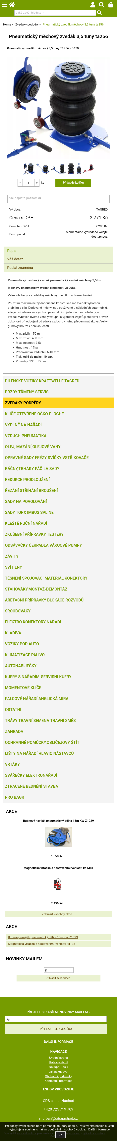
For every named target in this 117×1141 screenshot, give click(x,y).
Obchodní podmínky (58, 1076)
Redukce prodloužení (27, 479)
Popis (11, 251)
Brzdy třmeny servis (26, 392)
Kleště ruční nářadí (26, 523)
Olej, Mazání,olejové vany (33, 446)
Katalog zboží (58, 1062)
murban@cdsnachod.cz (58, 1118)
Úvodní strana (58, 1058)
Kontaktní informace (58, 1081)
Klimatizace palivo (25, 654)
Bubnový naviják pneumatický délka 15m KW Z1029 (58, 821)
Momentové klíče (23, 687)
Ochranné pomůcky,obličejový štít (42, 742)
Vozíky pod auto (22, 644)
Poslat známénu (20, 267)
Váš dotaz (15, 259)
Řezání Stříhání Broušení (31, 490)
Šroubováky (17, 611)
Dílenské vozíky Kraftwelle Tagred (42, 381)
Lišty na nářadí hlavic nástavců (39, 753)
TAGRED (102, 209)
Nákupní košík (58, 1067)
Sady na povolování (26, 501)
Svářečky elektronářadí (31, 775)
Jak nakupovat (59, 1071)
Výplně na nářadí (23, 424)
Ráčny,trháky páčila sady (32, 468)
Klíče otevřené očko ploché (34, 413)
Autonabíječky (20, 665)
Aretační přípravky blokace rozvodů (44, 600)
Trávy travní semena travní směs (40, 720)
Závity (12, 556)
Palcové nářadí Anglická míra (37, 698)
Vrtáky (12, 764)
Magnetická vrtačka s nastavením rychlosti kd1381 (58, 868)
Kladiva (13, 633)
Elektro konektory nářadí (33, 622)
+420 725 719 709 (58, 1109)
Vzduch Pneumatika (25, 435)
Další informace (99, 1129)
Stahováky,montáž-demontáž (36, 589)
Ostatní (13, 709)
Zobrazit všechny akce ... (58, 914)
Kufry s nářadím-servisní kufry (38, 676)
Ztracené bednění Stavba (31, 786)
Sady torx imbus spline (29, 512)
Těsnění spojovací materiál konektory (46, 578)
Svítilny (13, 567)
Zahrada (14, 731)
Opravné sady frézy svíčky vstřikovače (47, 457)
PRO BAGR (14, 797)
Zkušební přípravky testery (34, 534)
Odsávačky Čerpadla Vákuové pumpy (43, 545)
